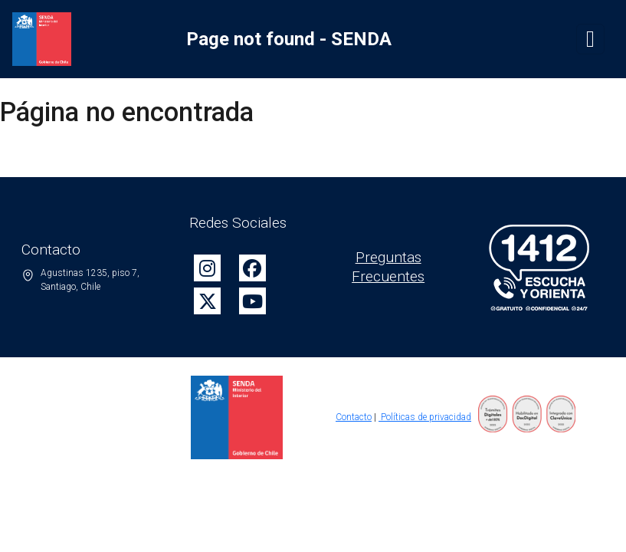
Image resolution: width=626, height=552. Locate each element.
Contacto (354, 417)
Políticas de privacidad (425, 417)
